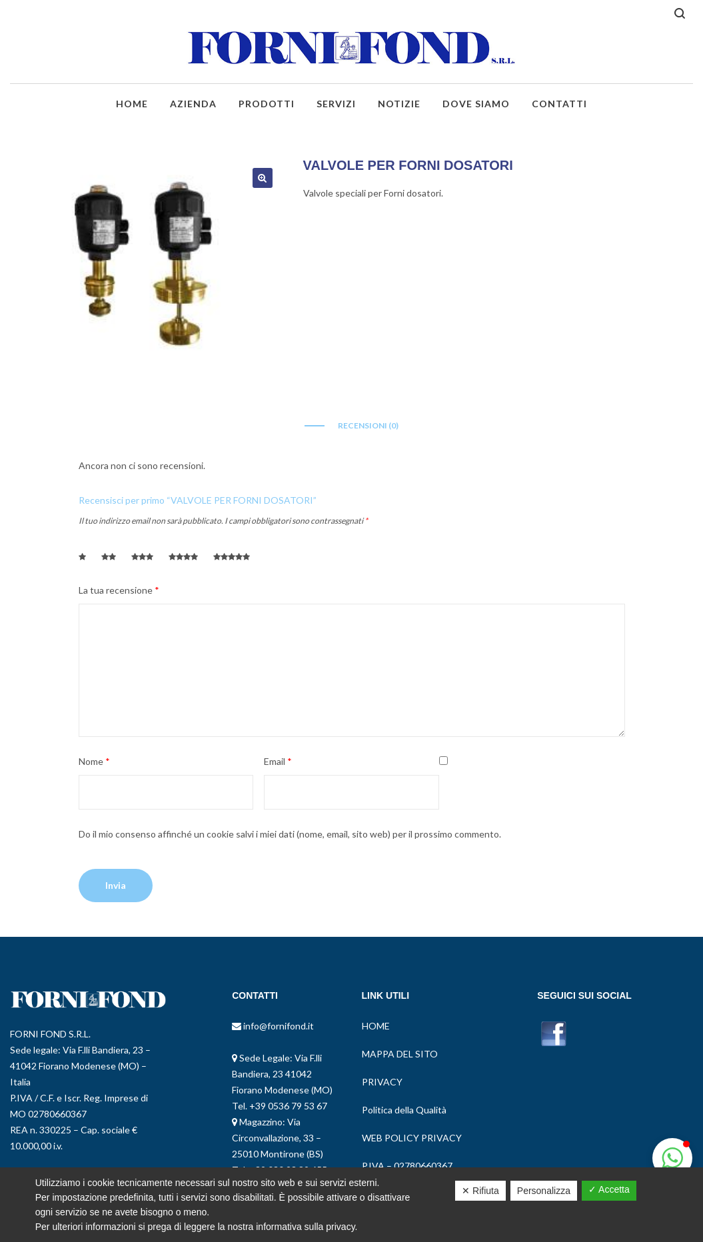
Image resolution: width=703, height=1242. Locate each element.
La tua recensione (119, 590)
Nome (94, 761)
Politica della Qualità (404, 1109)
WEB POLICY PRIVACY (412, 1137)
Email (278, 761)
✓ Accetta (609, 1189)
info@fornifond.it (277, 1025)
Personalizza (543, 1190)
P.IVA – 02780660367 (407, 1165)
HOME (376, 1025)
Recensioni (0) (368, 425)
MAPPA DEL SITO (400, 1053)
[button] (672, 1158)
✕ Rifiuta (480, 1190)
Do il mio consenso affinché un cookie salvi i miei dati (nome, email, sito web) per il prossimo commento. (290, 834)
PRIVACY (382, 1081)
